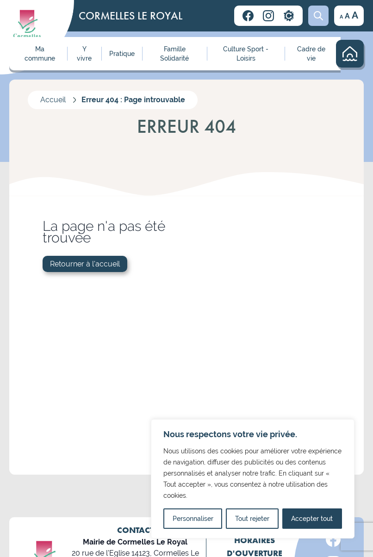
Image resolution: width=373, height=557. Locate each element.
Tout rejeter (252, 518)
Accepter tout (312, 518)
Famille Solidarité (174, 53)
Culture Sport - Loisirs (245, 53)
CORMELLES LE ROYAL (130, 15)
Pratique (122, 53)
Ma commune (40, 53)
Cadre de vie (311, 53)
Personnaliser (193, 518)
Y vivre (84, 53)
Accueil (53, 99)
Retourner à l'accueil (85, 264)
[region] (252, 478)
